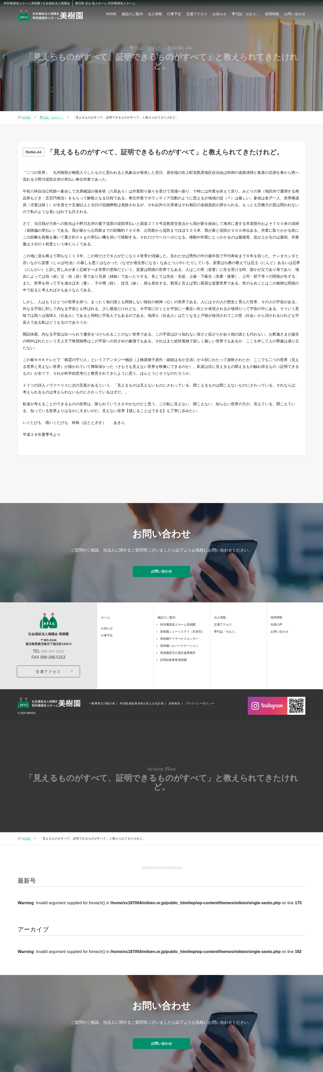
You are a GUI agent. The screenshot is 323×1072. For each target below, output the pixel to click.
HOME (111, 14)
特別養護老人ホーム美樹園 (178, 621)
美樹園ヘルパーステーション (179, 642)
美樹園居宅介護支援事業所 (178, 649)
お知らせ (219, 14)
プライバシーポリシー (199, 700)
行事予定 (174, 14)
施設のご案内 (132, 14)
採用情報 (272, 14)
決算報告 (174, 700)
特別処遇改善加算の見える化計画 (142, 700)
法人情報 (155, 14)
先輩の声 (276, 621)
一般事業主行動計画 (102, 700)
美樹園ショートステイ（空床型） (182, 628)
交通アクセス (196, 14)
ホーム (105, 614)
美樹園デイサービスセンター (179, 635)
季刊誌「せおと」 (246, 14)
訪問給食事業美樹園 (173, 656)
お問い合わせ (294, 14)
